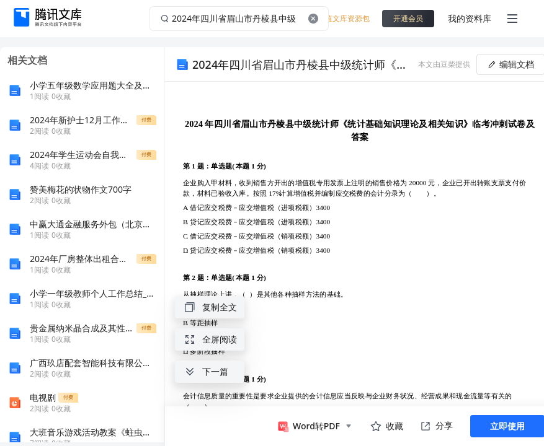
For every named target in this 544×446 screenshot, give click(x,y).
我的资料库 (469, 18)
